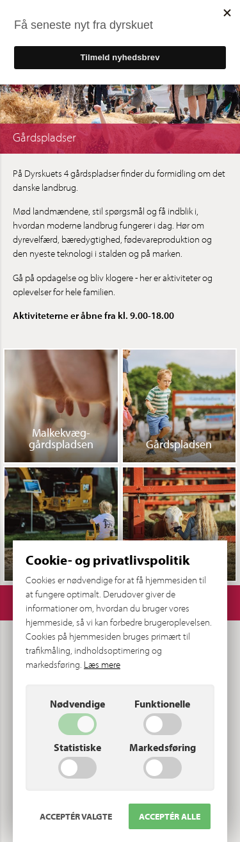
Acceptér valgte (76, 816)
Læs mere (102, 664)
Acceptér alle (169, 816)
